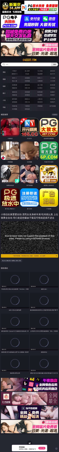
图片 (4, 93)
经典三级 (27, 88)
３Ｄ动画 (52, 78)
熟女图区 (40, 95)
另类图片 (52, 95)
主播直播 (40, 81)
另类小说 (27, 102)
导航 (4, 107)
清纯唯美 (27, 95)
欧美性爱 (52, 85)
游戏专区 (52, 71)
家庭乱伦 (27, 99)
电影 (4, 86)
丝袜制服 (27, 81)
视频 (4, 79)
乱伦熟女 (40, 88)
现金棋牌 (40, 74)
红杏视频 (14, 109)
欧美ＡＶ (40, 78)
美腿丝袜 (14, 95)
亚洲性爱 (14, 85)
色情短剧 (27, 109)
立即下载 (41, 448)
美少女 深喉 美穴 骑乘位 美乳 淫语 (11, 260)
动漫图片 (52, 92)
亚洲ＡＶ (14, 78)
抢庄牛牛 (52, 74)
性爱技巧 (52, 102)
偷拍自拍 (27, 85)
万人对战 (40, 71)
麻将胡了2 (14, 74)
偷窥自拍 (14, 92)
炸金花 (27, 74)
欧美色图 (40, 92)
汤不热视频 (53, 106)
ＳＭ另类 (52, 81)
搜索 (54, 64)
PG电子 (15, 71)
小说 (4, 100)
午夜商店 (27, 106)
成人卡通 (40, 85)
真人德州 (27, 71)
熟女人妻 (14, 81)
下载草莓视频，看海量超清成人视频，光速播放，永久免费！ (35, 256)
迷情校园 (14, 102)
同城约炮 (14, 106)
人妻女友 (40, 99)
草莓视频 (40, 106)
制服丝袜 (14, 88)
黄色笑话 (40, 102)
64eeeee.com (29, 60)
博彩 (4, 72)
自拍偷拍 (27, 78)
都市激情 (14, 99)
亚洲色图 (27, 92)
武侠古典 (52, 99)
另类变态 (52, 88)
